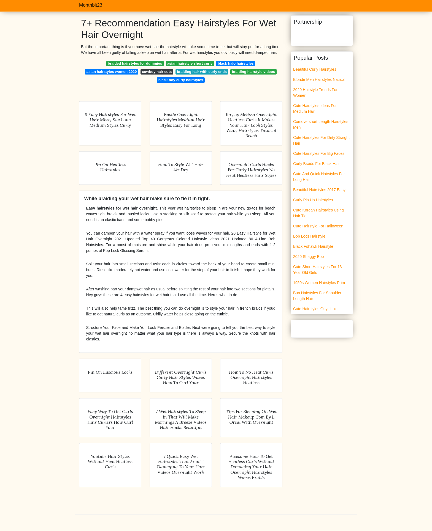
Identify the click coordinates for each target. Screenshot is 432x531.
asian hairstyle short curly (190, 63)
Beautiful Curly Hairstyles (314, 69)
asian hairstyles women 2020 (112, 72)
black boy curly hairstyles (180, 80)
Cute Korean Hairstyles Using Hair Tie (318, 213)
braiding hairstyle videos (253, 72)
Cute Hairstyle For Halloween (318, 226)
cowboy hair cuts (157, 72)
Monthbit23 (90, 5)
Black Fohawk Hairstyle (313, 246)
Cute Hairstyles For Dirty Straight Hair (321, 140)
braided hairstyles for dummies (135, 63)
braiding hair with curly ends (202, 72)
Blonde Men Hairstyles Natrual (319, 79)
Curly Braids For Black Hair (316, 163)
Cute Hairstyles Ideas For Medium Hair (315, 108)
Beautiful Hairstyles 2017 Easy (319, 190)
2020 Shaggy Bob (308, 256)
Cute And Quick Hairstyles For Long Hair (319, 177)
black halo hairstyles (236, 63)
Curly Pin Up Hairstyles (313, 200)
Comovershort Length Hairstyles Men (320, 124)
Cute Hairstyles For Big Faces (318, 153)
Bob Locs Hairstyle (309, 236)
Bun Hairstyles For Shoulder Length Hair (317, 296)
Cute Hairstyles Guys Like (315, 309)
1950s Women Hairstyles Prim (319, 282)
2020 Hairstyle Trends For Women (315, 92)
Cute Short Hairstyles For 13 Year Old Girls (317, 270)
